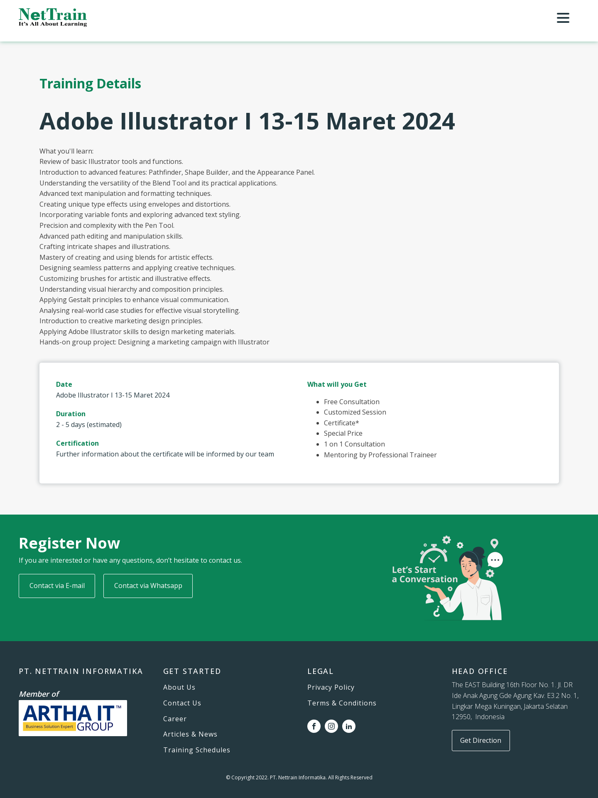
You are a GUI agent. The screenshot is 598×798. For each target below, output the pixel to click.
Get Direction (480, 740)
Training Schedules (196, 750)
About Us (179, 687)
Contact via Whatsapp (148, 585)
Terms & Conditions (342, 703)
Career (175, 719)
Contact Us (182, 703)
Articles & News (190, 734)
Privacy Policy (331, 687)
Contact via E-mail (57, 585)
